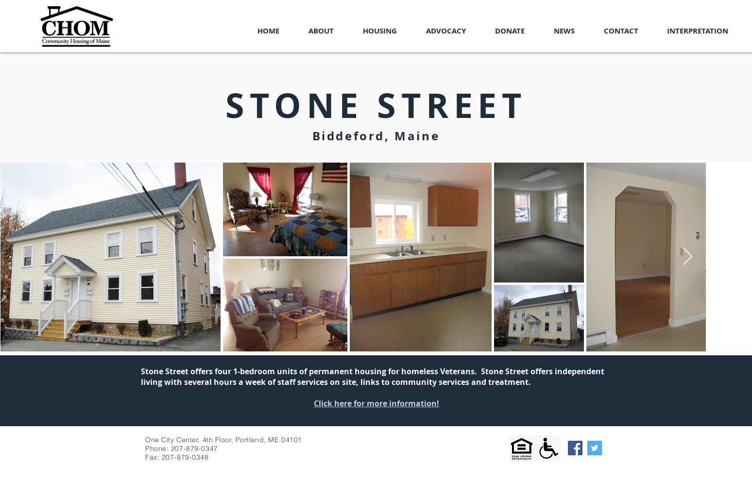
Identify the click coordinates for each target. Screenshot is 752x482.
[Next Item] (687, 257)
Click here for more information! (376, 403)
